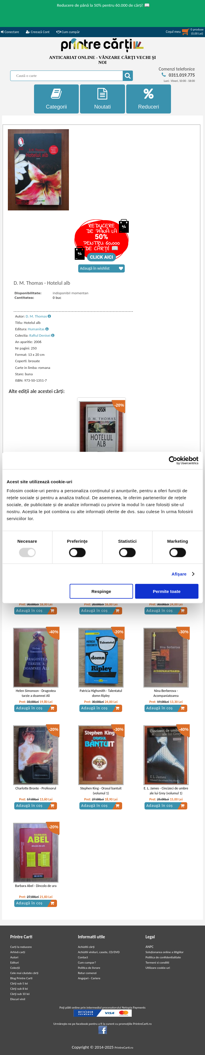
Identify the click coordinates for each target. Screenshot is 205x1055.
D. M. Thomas (38, 316)
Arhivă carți (17, 952)
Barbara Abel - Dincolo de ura (36, 886)
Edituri (14, 962)
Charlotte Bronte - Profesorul (35, 788)
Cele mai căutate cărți (24, 973)
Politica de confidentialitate (163, 957)
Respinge (101, 591)
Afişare (179, 573)
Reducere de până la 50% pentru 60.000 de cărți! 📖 (103, 5)
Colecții (15, 968)
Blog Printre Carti (21, 978)
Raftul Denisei (42, 335)
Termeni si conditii (157, 962)
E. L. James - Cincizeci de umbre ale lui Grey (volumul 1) (166, 790)
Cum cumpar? (87, 962)
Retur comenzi (87, 973)
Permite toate (167, 591)
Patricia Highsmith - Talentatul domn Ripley (101, 693)
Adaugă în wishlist (101, 268)
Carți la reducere (21, 947)
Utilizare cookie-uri (158, 968)
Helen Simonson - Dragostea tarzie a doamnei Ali (36, 693)
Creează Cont (37, 32)
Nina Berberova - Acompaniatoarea (166, 693)
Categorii (56, 99)
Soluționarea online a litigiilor (165, 952)
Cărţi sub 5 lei (19, 983)
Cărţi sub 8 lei (19, 989)
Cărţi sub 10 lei (19, 994)
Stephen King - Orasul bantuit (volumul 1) (101, 790)
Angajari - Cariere (89, 978)
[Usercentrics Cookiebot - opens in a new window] (172, 460)
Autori (14, 957)
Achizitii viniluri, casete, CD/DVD (99, 952)
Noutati (102, 99)
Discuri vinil (17, 999)
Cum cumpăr (68, 32)
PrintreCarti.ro (124, 1047)
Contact (83, 957)
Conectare (10, 32)
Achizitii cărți (86, 947)
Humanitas (38, 329)
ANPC (150, 947)
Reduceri (148, 99)
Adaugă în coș (35, 611)
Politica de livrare (89, 968)
